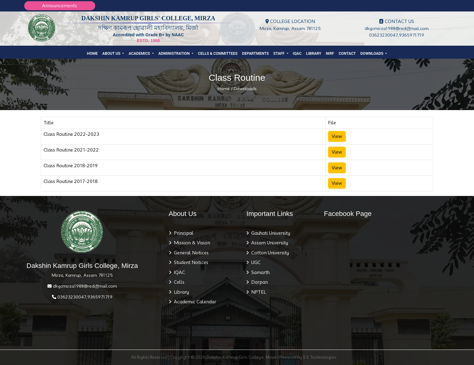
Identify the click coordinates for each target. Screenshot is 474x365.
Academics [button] (139, 53)
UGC (255, 262)
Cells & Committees (218, 53)
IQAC (297, 53)
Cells (177, 282)
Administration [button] (174, 53)
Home (92, 53)
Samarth (259, 272)
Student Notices (189, 262)
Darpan (258, 282)
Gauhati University (269, 233)
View (337, 136)
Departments (255, 53)
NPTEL (257, 292)
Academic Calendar (193, 302)
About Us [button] (111, 53)
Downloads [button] (372, 53)
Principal (182, 233)
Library (313, 53)
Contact (347, 53)
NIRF (330, 53)
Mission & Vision (190, 243)
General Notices (190, 253)
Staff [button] (279, 53)
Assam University (268, 243)
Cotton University (269, 253)
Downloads (245, 88)
